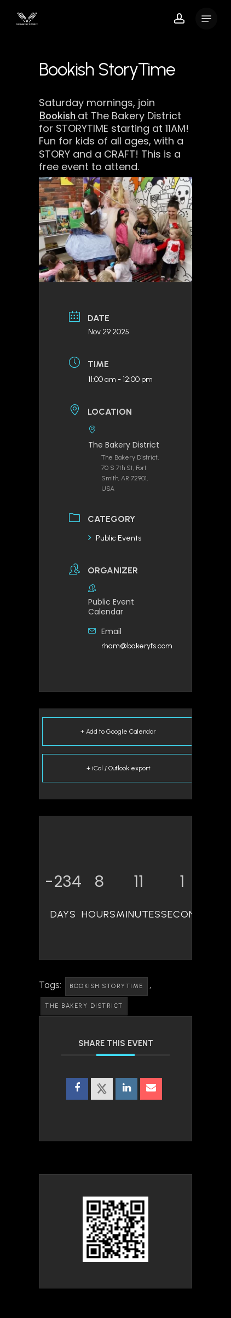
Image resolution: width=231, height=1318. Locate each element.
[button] (206, 18)
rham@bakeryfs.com (136, 646)
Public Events (114, 538)
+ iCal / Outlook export (118, 768)
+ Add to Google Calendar (118, 731)
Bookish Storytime (106, 986)
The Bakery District (84, 1005)
